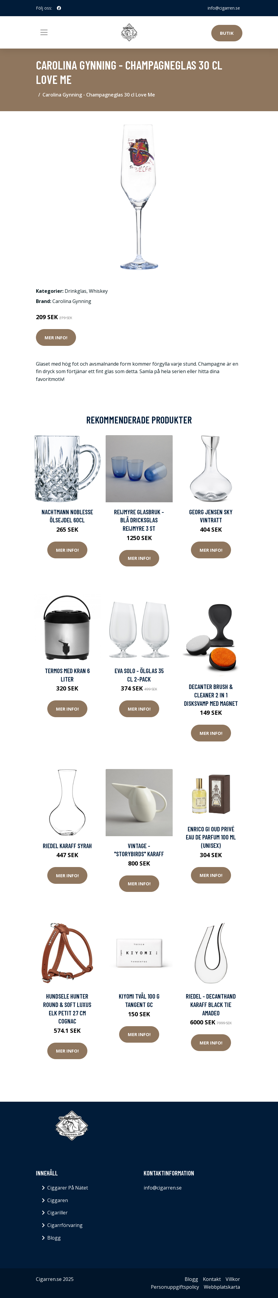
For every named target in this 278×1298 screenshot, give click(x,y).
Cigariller (57, 1212)
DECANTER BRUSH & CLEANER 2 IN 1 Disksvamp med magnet (211, 695)
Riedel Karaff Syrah (67, 845)
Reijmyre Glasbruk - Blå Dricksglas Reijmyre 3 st (139, 520)
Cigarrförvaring (65, 1225)
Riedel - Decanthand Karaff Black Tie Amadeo (211, 1004)
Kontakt (212, 1279)
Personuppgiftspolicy (175, 1287)
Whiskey (98, 291)
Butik (227, 33)
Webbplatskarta (222, 1287)
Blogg (54, 1237)
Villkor (233, 1279)
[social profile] (58, 8)
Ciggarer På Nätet (67, 1187)
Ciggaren (57, 1200)
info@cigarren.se (224, 8)
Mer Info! (56, 337)
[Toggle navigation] (44, 32)
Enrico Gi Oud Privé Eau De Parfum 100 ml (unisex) (211, 837)
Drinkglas (75, 291)
